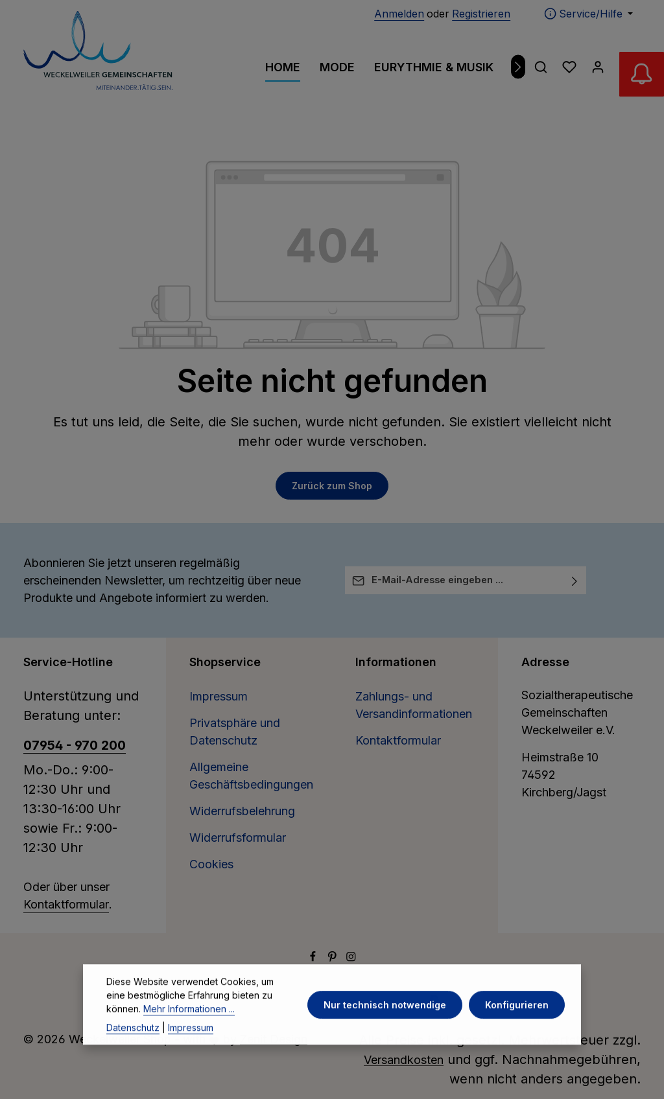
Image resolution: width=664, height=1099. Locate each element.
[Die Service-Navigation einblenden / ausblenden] (588, 13)
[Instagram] (351, 957)
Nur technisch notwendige (387, 1026)
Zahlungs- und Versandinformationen (413, 705)
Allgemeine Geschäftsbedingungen (251, 775)
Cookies (211, 864)
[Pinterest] (334, 957)
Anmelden (399, 13)
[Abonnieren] (574, 580)
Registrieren (481, 13)
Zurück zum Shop (332, 485)
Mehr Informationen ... (189, 1029)
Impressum (218, 696)
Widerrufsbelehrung (242, 811)
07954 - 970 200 (74, 745)
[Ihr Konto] (598, 67)
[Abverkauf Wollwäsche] (638, 78)
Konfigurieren (517, 1026)
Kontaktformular (66, 904)
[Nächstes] (518, 67)
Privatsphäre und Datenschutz (234, 731)
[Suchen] (541, 67)
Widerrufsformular (237, 837)
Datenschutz (133, 1048)
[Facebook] (314, 957)
